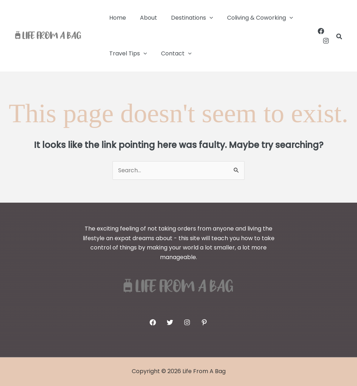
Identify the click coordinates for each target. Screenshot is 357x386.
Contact (172, 53)
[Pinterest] (204, 322)
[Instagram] (326, 41)
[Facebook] (321, 31)
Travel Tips (127, 53)
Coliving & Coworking (251, 18)
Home (116, 18)
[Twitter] (170, 322)
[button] (203, 18)
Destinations (186, 18)
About (144, 18)
